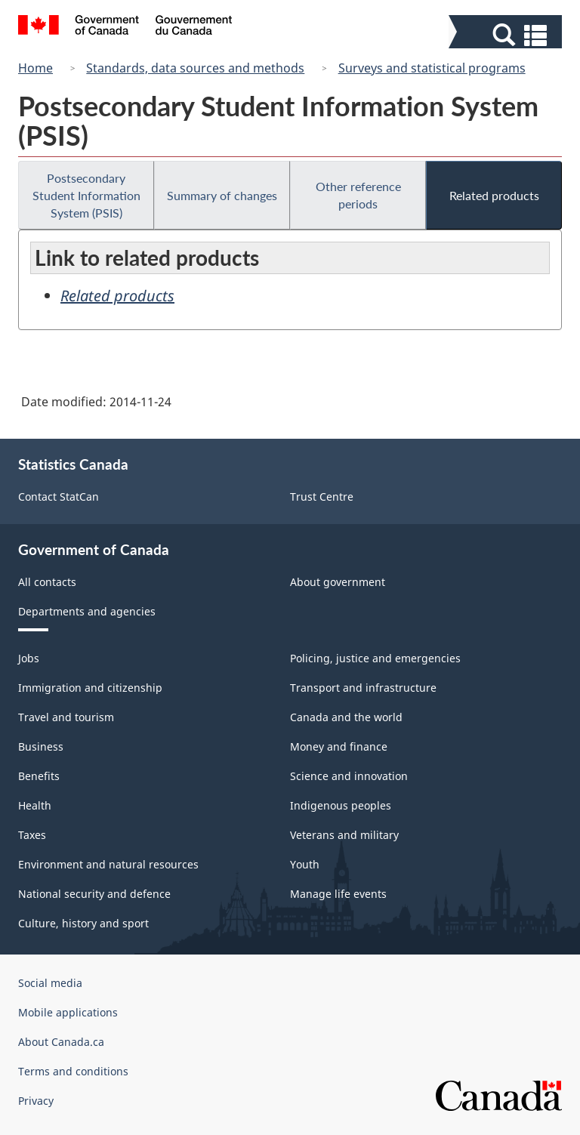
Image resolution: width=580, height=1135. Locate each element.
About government (337, 582)
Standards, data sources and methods (195, 68)
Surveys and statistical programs (432, 68)
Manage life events (338, 894)
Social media (50, 983)
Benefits (39, 776)
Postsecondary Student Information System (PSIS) (86, 195)
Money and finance (338, 746)
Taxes (32, 835)
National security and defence (94, 894)
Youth (304, 864)
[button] (507, 35)
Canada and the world (346, 717)
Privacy (36, 1100)
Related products (494, 195)
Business (40, 746)
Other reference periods (358, 195)
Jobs (28, 658)
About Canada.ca (61, 1042)
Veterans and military (344, 835)
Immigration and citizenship (90, 687)
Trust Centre (321, 496)
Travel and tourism (66, 717)
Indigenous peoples (340, 805)
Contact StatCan (58, 496)
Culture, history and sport (83, 923)
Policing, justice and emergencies (375, 658)
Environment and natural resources (108, 864)
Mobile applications (68, 1012)
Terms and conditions (73, 1071)
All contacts (47, 582)
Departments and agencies (87, 611)
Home (35, 68)
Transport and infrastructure (363, 687)
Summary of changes (222, 195)
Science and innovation (349, 776)
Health (34, 805)
